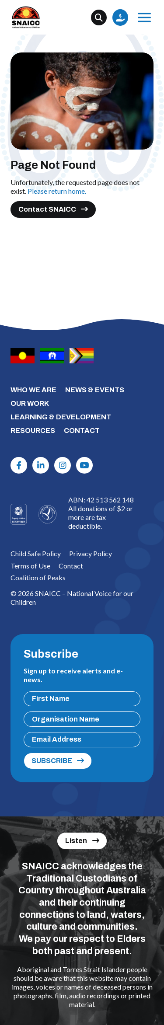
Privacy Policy (90, 553)
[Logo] (47, 514)
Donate (120, 17)
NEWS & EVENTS (94, 390)
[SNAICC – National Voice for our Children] (25, 17)
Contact (71, 565)
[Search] (99, 17)
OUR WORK (29, 403)
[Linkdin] (40, 465)
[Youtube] (84, 465)
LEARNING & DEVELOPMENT (60, 417)
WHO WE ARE (33, 390)
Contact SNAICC (47, 209)
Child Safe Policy (35, 553)
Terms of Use (30, 565)
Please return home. (57, 191)
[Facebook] (18, 465)
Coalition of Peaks (38, 577)
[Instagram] (62, 465)
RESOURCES (32, 430)
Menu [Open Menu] (143, 17)
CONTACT (82, 430)
